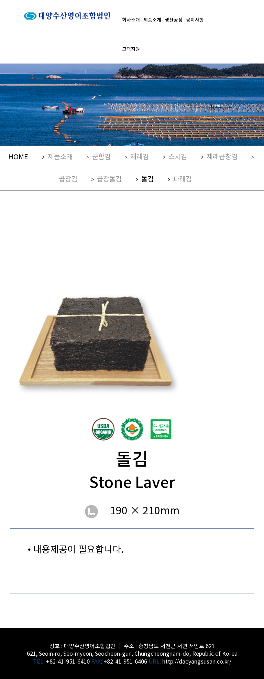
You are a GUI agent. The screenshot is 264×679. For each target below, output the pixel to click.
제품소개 (60, 156)
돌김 (147, 179)
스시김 (177, 156)
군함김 (101, 156)
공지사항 (195, 19)
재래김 (139, 156)
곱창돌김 (109, 179)
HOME (18, 156)
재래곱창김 (222, 156)
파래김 (182, 179)
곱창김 (68, 179)
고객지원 (131, 48)
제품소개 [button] (152, 19)
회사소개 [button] (131, 19)
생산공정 (174, 19)
